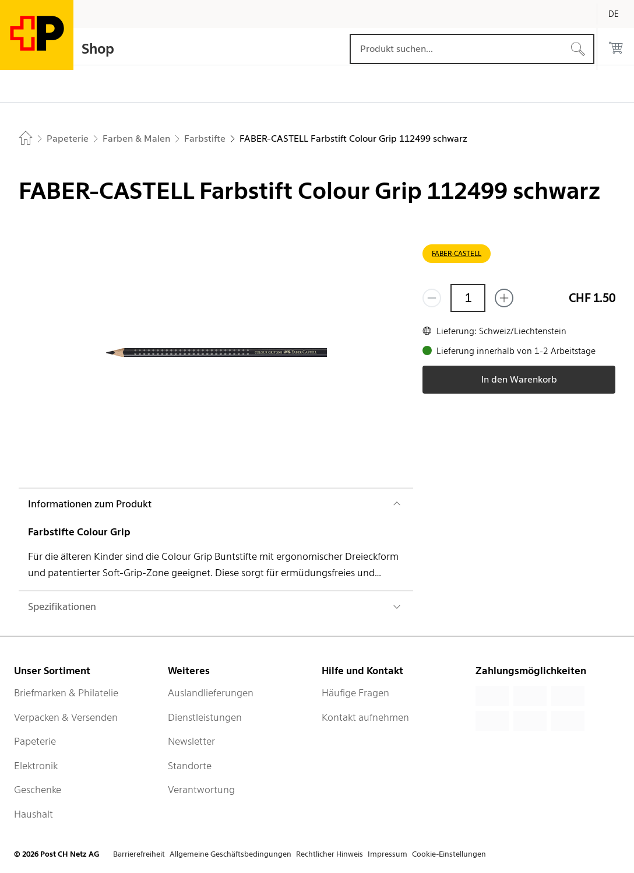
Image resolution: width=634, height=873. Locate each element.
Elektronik (36, 766)
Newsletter (191, 741)
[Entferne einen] (431, 298)
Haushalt (33, 814)
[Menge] (467, 298)
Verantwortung (201, 789)
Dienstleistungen (205, 717)
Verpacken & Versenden (66, 717)
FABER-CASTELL (456, 253)
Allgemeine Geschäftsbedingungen (230, 854)
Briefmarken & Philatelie (66, 693)
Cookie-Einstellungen (449, 854)
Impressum (387, 854)
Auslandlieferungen (210, 693)
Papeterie (35, 741)
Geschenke (37, 789)
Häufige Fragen (355, 693)
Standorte (190, 766)
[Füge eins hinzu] (504, 298)
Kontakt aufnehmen (365, 717)
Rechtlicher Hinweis (329, 854)
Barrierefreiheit (139, 854)
